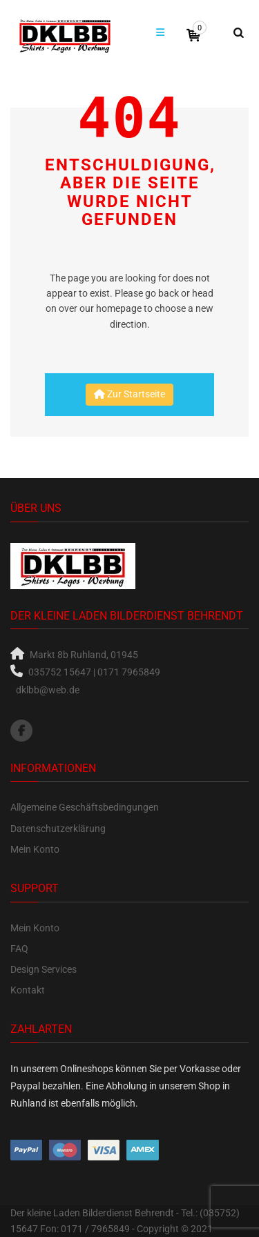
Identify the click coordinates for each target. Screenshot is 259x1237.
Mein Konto (34, 849)
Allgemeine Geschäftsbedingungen (84, 807)
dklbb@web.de (47, 689)
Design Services (43, 969)
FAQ (19, 948)
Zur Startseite (129, 393)
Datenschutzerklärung (58, 828)
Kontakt (27, 990)
